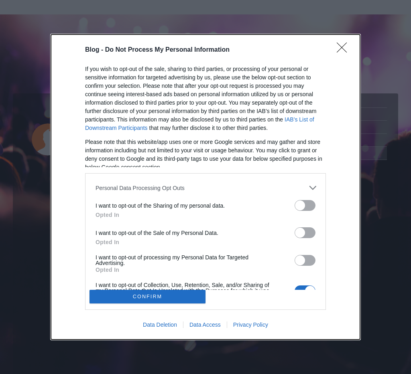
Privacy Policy (250, 324)
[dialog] (205, 187)
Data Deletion (160, 324)
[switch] (305, 205)
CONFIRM (147, 296)
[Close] (344, 50)
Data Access (205, 324)
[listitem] (205, 188)
